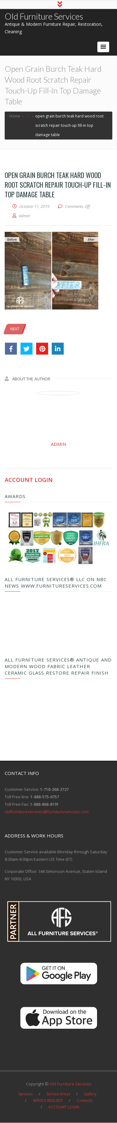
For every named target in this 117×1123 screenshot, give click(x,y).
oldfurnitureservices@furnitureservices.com (47, 812)
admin (58, 444)
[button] (103, 47)
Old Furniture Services (44, 16)
